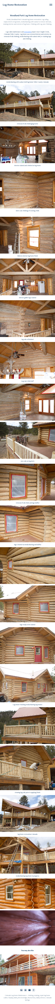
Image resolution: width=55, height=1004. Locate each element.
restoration (27, 32)
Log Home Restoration (15, 4)
